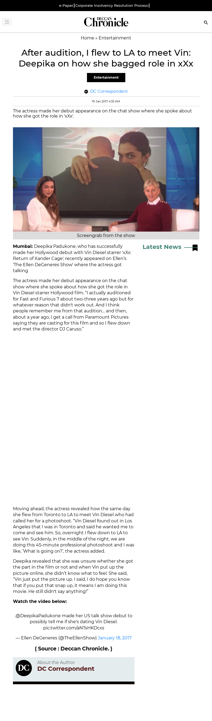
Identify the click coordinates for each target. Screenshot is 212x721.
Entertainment (106, 77)
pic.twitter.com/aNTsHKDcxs (73, 627)
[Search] (206, 23)
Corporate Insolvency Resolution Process (111, 6)
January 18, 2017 (115, 637)
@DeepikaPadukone (38, 615)
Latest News (162, 247)
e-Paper (66, 6)
